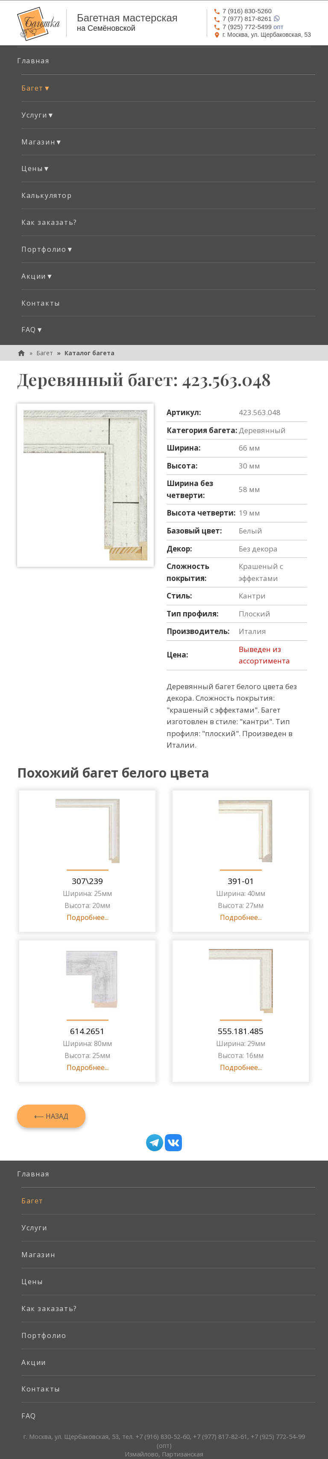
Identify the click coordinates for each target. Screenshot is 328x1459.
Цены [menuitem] (32, 1281)
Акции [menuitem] (33, 1362)
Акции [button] (37, 276)
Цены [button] (35, 168)
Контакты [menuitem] (40, 303)
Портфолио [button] (47, 249)
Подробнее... (87, 917)
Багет (44, 353)
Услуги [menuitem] (34, 1227)
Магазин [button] (42, 142)
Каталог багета (89, 353)
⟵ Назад (51, 1116)
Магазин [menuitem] (38, 1254)
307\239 (87, 881)
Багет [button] (36, 88)
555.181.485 (241, 1031)
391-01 (241, 881)
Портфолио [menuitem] (43, 1335)
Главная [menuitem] (33, 60)
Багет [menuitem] (32, 1201)
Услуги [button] (38, 115)
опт (249, 26)
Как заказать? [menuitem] (49, 222)
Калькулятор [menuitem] (46, 195)
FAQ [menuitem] (28, 1416)
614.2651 (87, 1031)
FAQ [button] (32, 329)
